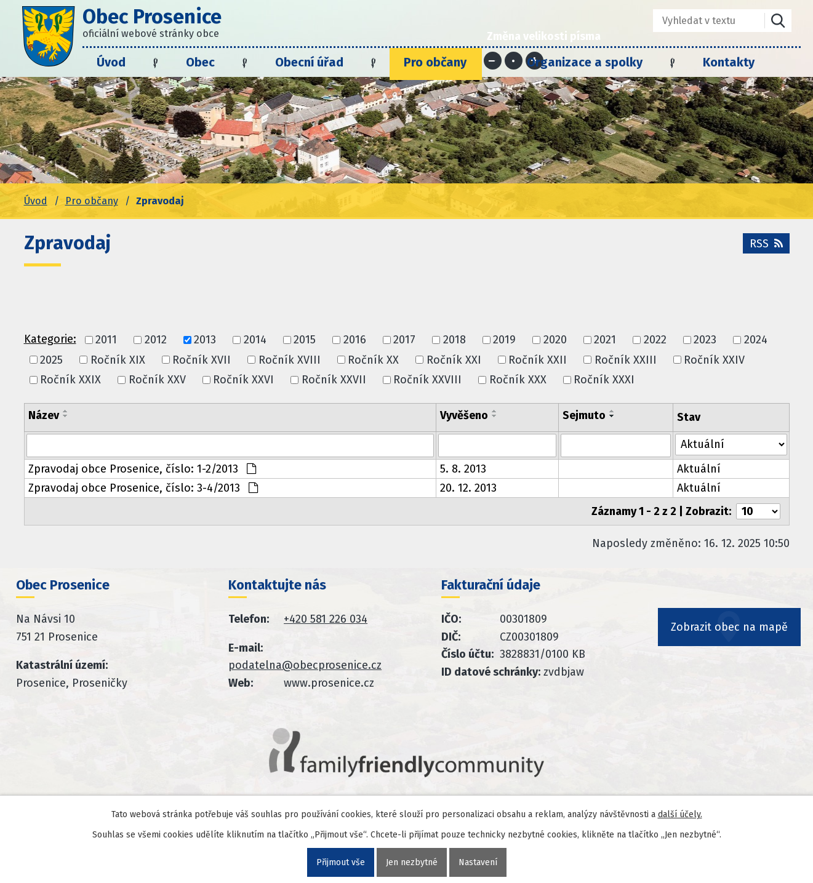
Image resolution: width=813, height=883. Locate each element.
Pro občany (435, 62)
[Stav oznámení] (731, 444)
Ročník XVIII (289, 360)
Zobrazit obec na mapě (729, 627)
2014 (255, 340)
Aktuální (699, 469)
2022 (655, 340)
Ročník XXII (537, 360)
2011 (106, 340)
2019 (504, 340)
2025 (51, 360)
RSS (766, 243)
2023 (705, 340)
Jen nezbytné (412, 862)
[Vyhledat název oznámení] (230, 445)
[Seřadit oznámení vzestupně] (66, 411)
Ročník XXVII (334, 379)
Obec (200, 62)
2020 (555, 340)
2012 (156, 340)
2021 (605, 340)
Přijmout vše (340, 862)
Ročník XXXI (604, 379)
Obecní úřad (309, 62)
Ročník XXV (157, 379)
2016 (354, 340)
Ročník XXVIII (427, 379)
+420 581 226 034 (325, 619)
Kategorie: (50, 339)
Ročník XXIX (70, 379)
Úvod (111, 62)
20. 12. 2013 (468, 488)
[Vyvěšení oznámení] (497, 445)
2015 (305, 340)
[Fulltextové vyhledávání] (700, 20)
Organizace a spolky (585, 62)
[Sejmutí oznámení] (615, 445)
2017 (404, 340)
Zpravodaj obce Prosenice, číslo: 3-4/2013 (143, 488)
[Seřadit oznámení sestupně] (66, 416)
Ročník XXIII (626, 360)
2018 (454, 340)
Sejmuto (584, 415)
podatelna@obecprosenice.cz (305, 665)
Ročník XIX (117, 360)
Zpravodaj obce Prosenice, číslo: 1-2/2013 (142, 469)
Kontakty (729, 62)
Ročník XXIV (714, 360)
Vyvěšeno (464, 415)
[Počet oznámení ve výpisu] (758, 511)
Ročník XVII (201, 360)
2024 (755, 340)
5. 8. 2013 (463, 469)
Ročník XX (373, 360)
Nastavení (478, 862)
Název (43, 415)
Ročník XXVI (243, 379)
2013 (205, 340)
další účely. (680, 814)
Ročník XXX (518, 379)
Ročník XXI (454, 360)
